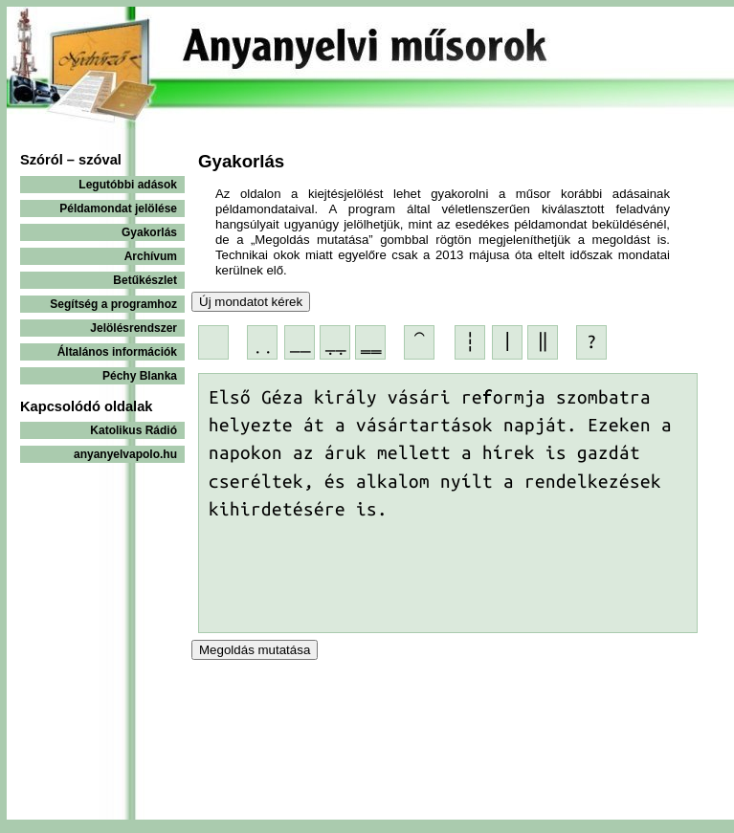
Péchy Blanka (139, 376)
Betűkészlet (145, 280)
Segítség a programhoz (113, 304)
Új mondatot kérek (250, 302)
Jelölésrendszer (133, 328)
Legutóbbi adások (127, 184)
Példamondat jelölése (118, 208)
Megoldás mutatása (254, 650)
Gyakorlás (149, 232)
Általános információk (117, 352)
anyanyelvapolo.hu (125, 454)
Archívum (150, 256)
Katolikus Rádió (133, 430)
